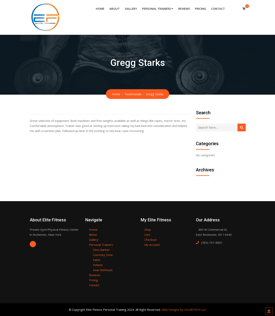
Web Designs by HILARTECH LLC (184, 310)
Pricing (200, 8)
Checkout (150, 240)
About (114, 8)
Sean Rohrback (103, 270)
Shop (147, 229)
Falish (96, 260)
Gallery (131, 8)
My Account (152, 245)
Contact (218, 8)
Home (100, 8)
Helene (98, 265)
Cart (147, 235)
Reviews (184, 8)
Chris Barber (101, 250)
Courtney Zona (103, 255)
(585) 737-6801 (212, 242)
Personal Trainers (156, 8)
